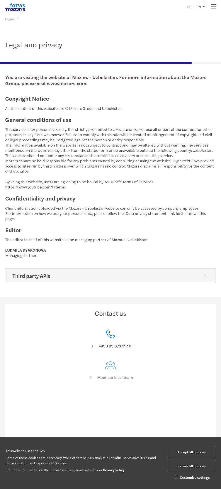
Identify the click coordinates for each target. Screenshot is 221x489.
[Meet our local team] (110, 374)
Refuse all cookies (191, 465)
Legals (9, 18)
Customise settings (192, 477)
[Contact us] (188, 7)
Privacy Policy (113, 469)
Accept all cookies (191, 451)
